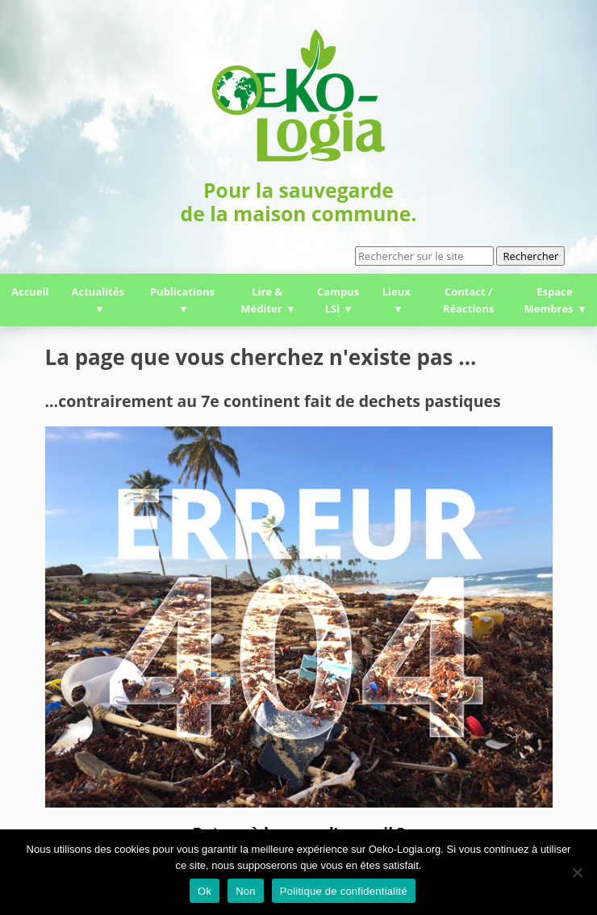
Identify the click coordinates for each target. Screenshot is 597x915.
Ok (204, 891)
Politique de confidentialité (343, 891)
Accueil (30, 291)
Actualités (98, 291)
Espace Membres (549, 300)
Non (246, 891)
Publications (182, 291)
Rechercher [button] (530, 256)
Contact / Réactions (468, 300)
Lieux (396, 291)
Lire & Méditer (261, 300)
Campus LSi (338, 300)
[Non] (577, 872)
